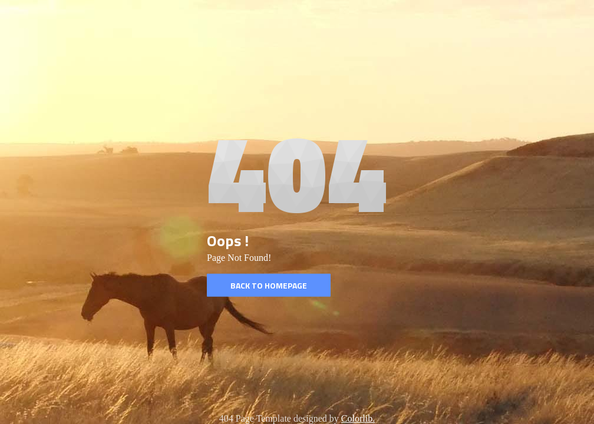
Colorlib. (358, 418)
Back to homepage (268, 285)
